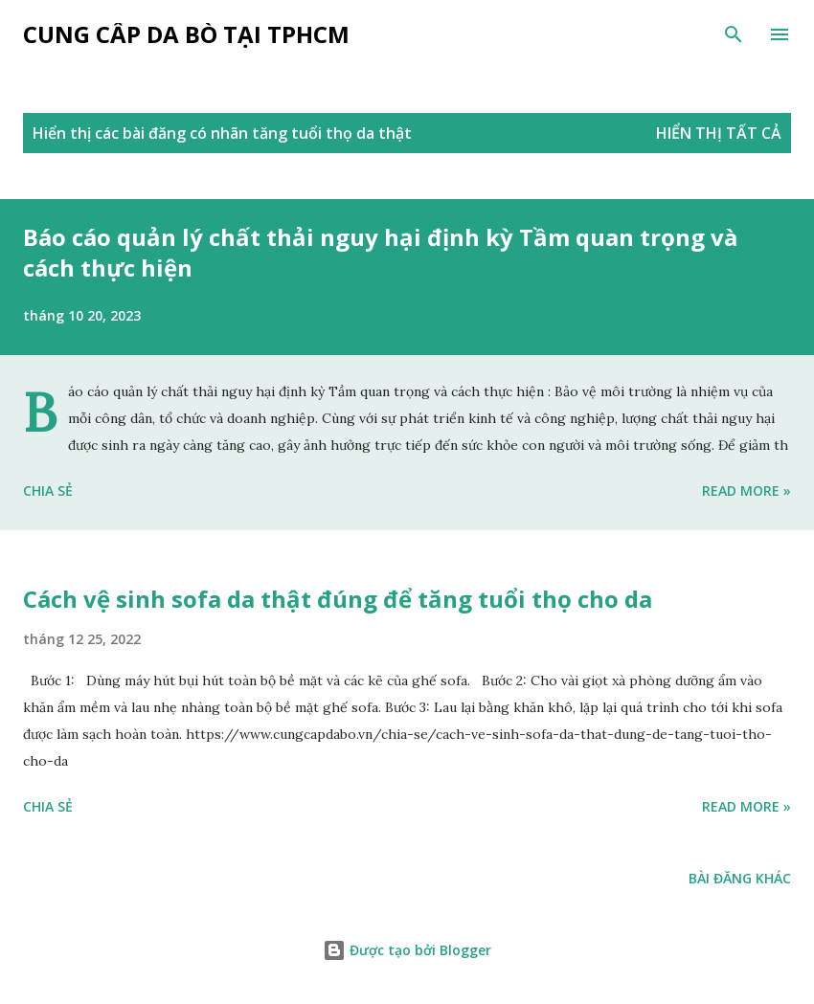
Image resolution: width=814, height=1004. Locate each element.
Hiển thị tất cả (718, 133)
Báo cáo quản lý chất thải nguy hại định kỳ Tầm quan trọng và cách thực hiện (380, 252)
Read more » (746, 490)
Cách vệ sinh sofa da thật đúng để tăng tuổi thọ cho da (337, 598)
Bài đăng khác (740, 878)
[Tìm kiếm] (733, 34)
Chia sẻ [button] (48, 490)
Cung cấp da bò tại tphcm (186, 34)
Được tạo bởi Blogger (407, 950)
